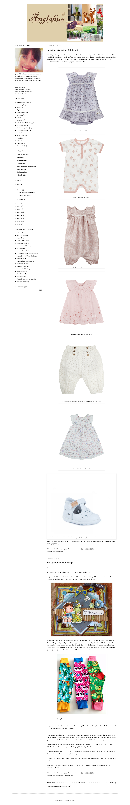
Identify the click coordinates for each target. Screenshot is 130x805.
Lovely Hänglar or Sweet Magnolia (27, 253)
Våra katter (20, 146)
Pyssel (72, 775)
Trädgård (20, 143)
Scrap (18, 141)
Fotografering (21, 112)
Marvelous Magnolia (23, 264)
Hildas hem (20, 157)
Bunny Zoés (20, 238)
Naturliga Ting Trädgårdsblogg (26, 166)
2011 (19, 212)
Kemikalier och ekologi (24, 123)
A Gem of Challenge (23, 233)
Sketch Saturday (22, 274)
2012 (19, 209)
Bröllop (19, 107)
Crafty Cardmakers (23, 243)
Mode (18, 133)
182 (30, 91)
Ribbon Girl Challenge (23, 269)
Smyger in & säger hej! (60, 562)
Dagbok (19, 110)
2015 (19, 184)
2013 (19, 206)
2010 (19, 215)
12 (25, 87)
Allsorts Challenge (22, 235)
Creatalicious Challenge (24, 246)
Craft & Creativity (22, 154)
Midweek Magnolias (23, 266)
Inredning (20, 115)
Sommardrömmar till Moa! (62, 49)
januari (21, 199)
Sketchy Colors (21, 276)
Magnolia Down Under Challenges (27, 256)
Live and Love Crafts (23, 251)
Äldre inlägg (112, 782)
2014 (19, 203)
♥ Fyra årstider (21, 175)
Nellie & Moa (20, 135)
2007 (19, 224)
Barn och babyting (58, 551)
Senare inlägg (51, 782)
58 (30, 89)
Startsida (82, 782)
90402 (30, 94)
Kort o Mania (21, 248)
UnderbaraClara (22, 172)
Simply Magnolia (22, 271)
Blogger (72, 800)
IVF (18, 117)
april (20, 190)
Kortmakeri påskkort (23, 130)
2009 (19, 218)
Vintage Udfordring (23, 281)
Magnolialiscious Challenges (25, 261)
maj (20, 187)
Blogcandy (20, 105)
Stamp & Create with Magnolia (26, 279)
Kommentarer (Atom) (64, 786)
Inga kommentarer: (73, 549)
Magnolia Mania (21, 258)
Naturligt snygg (21, 169)
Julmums (19, 120)
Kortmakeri (67, 775)
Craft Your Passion (23, 240)
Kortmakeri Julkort (23, 128)
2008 (19, 221)
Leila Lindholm (21, 163)
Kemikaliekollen (22, 160)
